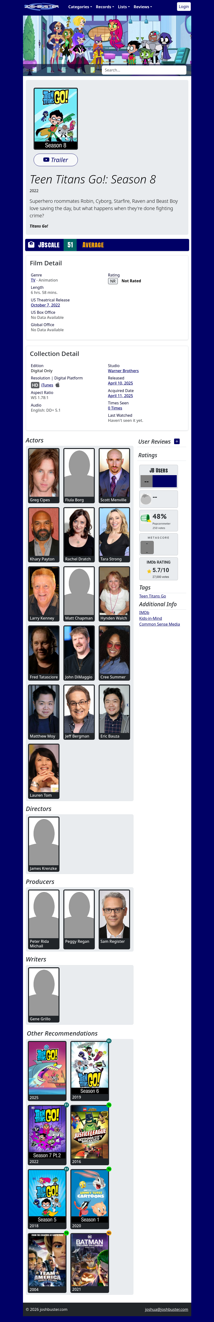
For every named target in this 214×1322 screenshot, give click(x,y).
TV (33, 280)
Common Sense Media (159, 624)
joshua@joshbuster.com (166, 1309)
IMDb (144, 612)
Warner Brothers (123, 370)
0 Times (115, 408)
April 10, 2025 (120, 383)
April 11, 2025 (120, 395)
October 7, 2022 (45, 305)
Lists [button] (122, 6)
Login (184, 6)
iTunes (47, 385)
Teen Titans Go (152, 596)
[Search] (144, 70)
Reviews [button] (141, 6)
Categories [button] (78, 6)
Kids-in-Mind (150, 618)
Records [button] (103, 6)
